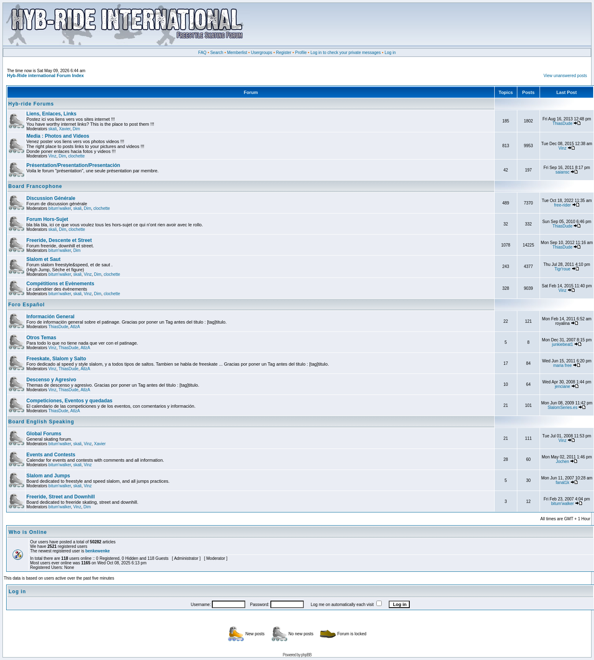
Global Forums (43, 434)
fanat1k (562, 482)
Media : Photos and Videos (57, 136)
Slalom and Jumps (48, 476)
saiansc (563, 172)
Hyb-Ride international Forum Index (45, 75)
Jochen (562, 461)
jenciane (562, 386)
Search (216, 52)
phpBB (306, 655)
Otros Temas (41, 338)
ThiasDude (562, 123)
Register (283, 52)
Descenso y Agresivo (51, 380)
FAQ (202, 52)
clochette (76, 156)
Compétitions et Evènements (60, 284)
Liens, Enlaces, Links (51, 114)
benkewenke (97, 551)
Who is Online (28, 532)
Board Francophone (35, 186)
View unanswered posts (565, 75)
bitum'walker (59, 208)
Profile (301, 52)
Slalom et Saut (43, 259)
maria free (562, 365)
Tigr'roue (562, 269)
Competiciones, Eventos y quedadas (69, 401)
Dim (76, 129)
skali (52, 129)
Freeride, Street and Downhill (60, 497)
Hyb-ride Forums (31, 104)
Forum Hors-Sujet (47, 219)
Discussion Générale (50, 198)
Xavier (64, 129)
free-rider (562, 205)
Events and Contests (50, 455)
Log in (390, 52)
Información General (50, 316)
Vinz (52, 156)
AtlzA (75, 326)
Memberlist (237, 52)
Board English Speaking (41, 422)
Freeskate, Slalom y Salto (56, 359)
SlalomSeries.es (562, 407)
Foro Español (26, 305)
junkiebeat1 (562, 344)
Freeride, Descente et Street (59, 240)
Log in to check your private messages (345, 52)
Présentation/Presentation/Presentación (73, 165)
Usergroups (261, 52)
